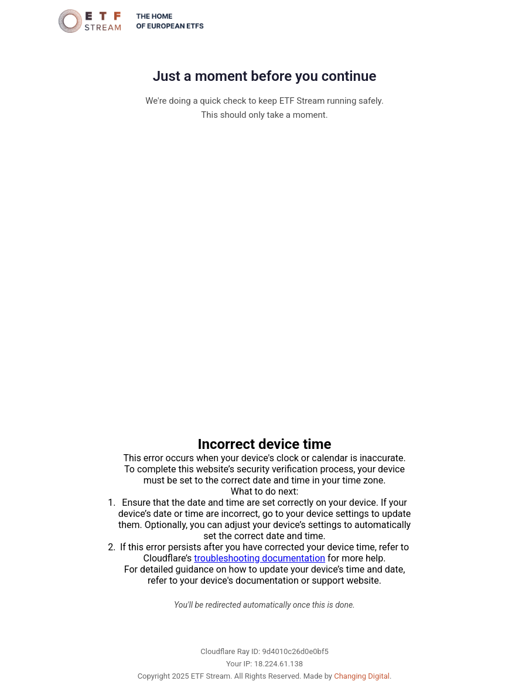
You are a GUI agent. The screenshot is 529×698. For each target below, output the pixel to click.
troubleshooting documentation (259, 558)
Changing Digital (362, 676)
